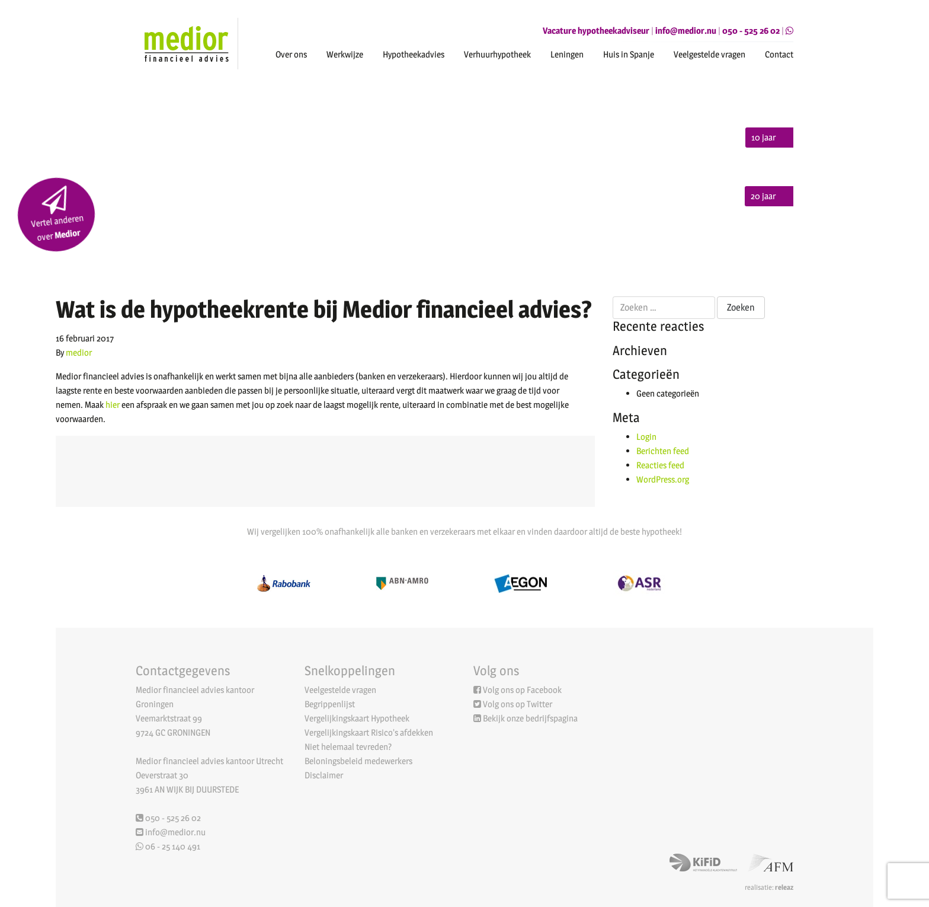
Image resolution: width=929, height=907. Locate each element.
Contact (779, 54)
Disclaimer (324, 775)
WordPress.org (662, 479)
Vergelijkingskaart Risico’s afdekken (369, 732)
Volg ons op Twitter (517, 704)
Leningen (567, 54)
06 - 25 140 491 (168, 846)
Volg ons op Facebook (522, 689)
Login (646, 436)
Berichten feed (662, 450)
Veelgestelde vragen (709, 54)
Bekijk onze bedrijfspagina (530, 718)
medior (79, 352)
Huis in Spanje (628, 54)
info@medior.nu (685, 30)
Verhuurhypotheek (497, 54)
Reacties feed (660, 465)
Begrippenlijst (330, 704)
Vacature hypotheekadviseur (596, 30)
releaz (784, 887)
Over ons (291, 54)
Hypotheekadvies (413, 54)
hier (112, 404)
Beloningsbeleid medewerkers (358, 761)
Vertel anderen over (57, 215)
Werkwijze (344, 54)
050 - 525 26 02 (751, 30)
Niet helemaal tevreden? (348, 746)
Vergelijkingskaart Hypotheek (357, 718)
